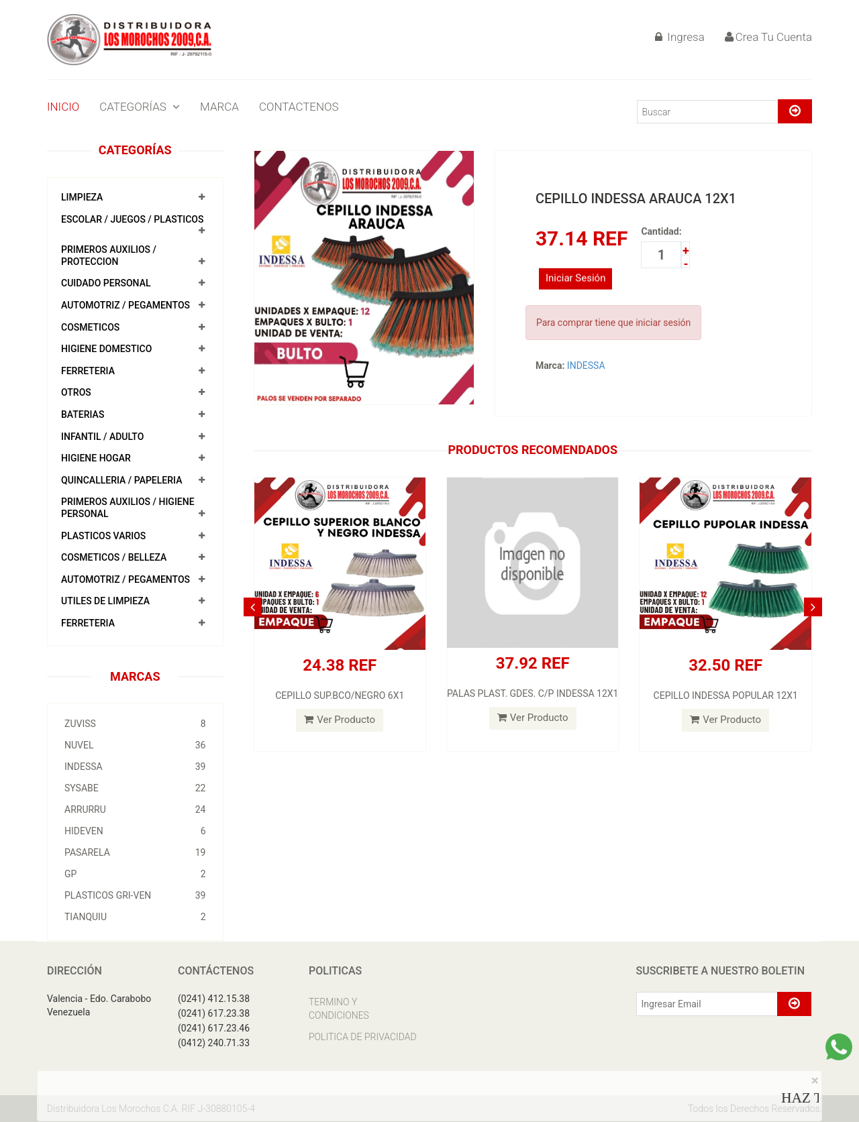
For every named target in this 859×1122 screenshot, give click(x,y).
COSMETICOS (90, 327)
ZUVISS (135, 723)
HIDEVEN (135, 831)
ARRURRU (135, 809)
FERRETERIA (88, 371)
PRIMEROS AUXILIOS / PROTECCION (108, 255)
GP (135, 874)
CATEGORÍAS (139, 106)
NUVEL (135, 745)
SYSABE (135, 788)
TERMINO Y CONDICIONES (339, 1009)
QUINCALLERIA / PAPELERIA (121, 480)
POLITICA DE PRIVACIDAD (363, 1036)
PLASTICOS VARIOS (103, 535)
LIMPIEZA (82, 197)
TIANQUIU (135, 916)
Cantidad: (661, 231)
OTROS (76, 392)
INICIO (63, 106)
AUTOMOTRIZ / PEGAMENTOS (125, 305)
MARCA (219, 106)
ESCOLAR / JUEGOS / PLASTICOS (132, 219)
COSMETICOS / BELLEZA (113, 557)
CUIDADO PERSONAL (106, 283)
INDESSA (135, 766)
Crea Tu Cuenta (768, 37)
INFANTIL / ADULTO (102, 436)
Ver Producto (339, 720)
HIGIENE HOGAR (96, 458)
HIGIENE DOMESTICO (106, 348)
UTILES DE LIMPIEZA (105, 601)
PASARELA (135, 852)
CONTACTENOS (299, 106)
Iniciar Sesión (576, 285)
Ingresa (680, 37)
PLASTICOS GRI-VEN (135, 895)
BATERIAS (82, 414)
